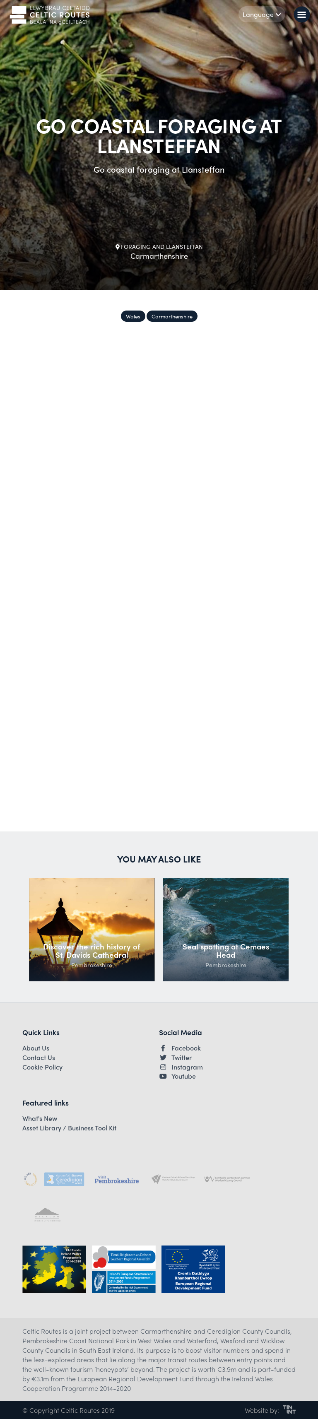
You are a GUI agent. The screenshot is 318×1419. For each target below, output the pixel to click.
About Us (35, 1048)
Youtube (177, 1076)
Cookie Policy (42, 1067)
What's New (39, 1118)
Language (262, 14)
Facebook (180, 1048)
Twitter (175, 1057)
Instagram (181, 1067)
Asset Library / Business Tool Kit (69, 1128)
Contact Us (38, 1057)
